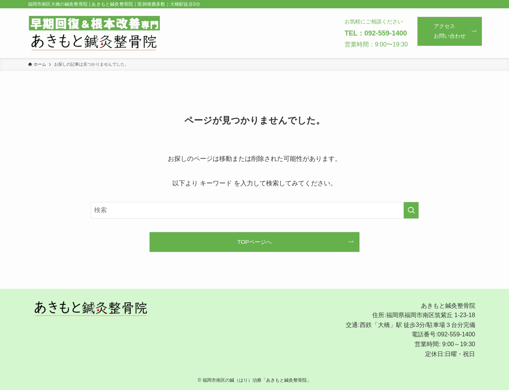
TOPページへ (254, 242)
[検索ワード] (255, 210)
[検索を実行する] (411, 210)
